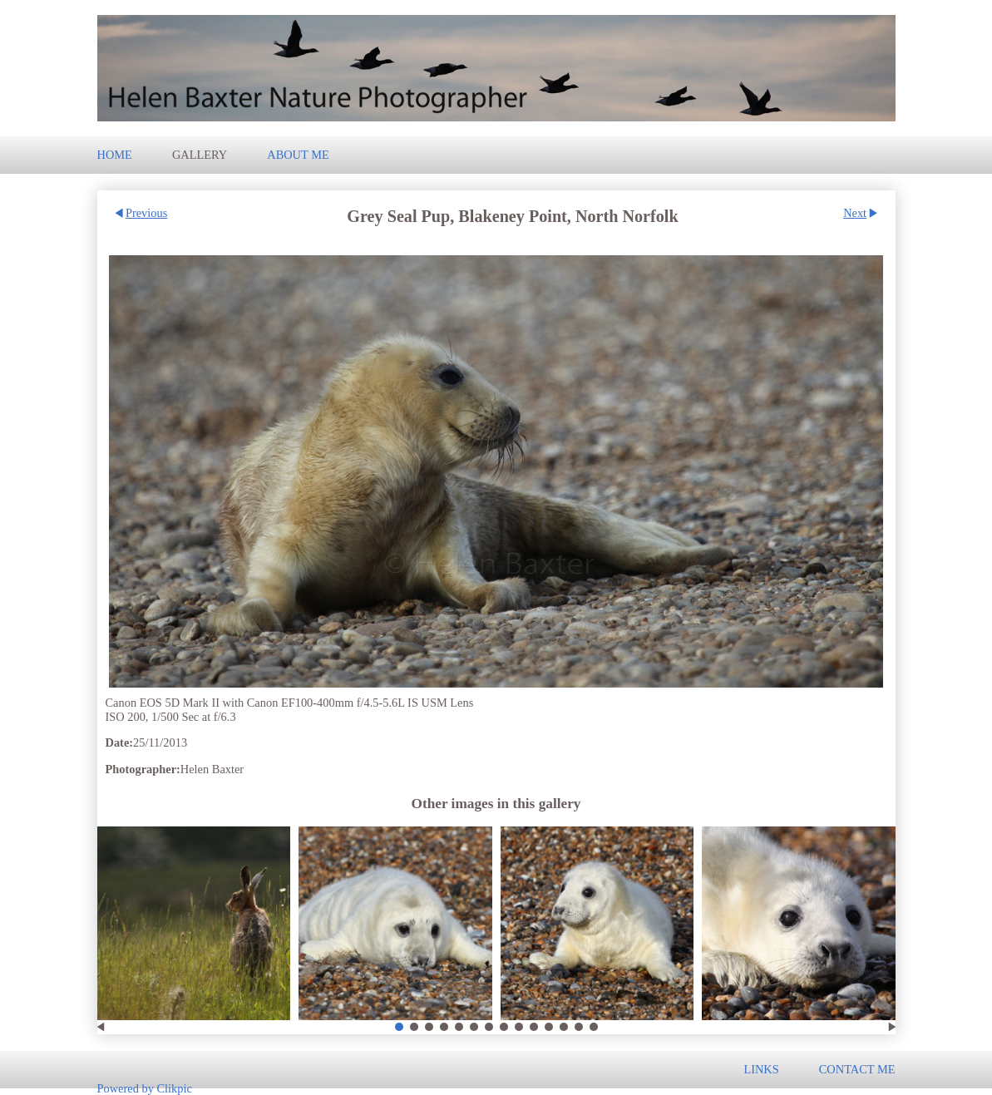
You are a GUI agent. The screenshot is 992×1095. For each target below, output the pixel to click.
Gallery (199, 154)
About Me (298, 154)
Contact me (857, 1069)
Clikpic (173, 1087)
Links (760, 1069)
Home (114, 154)
